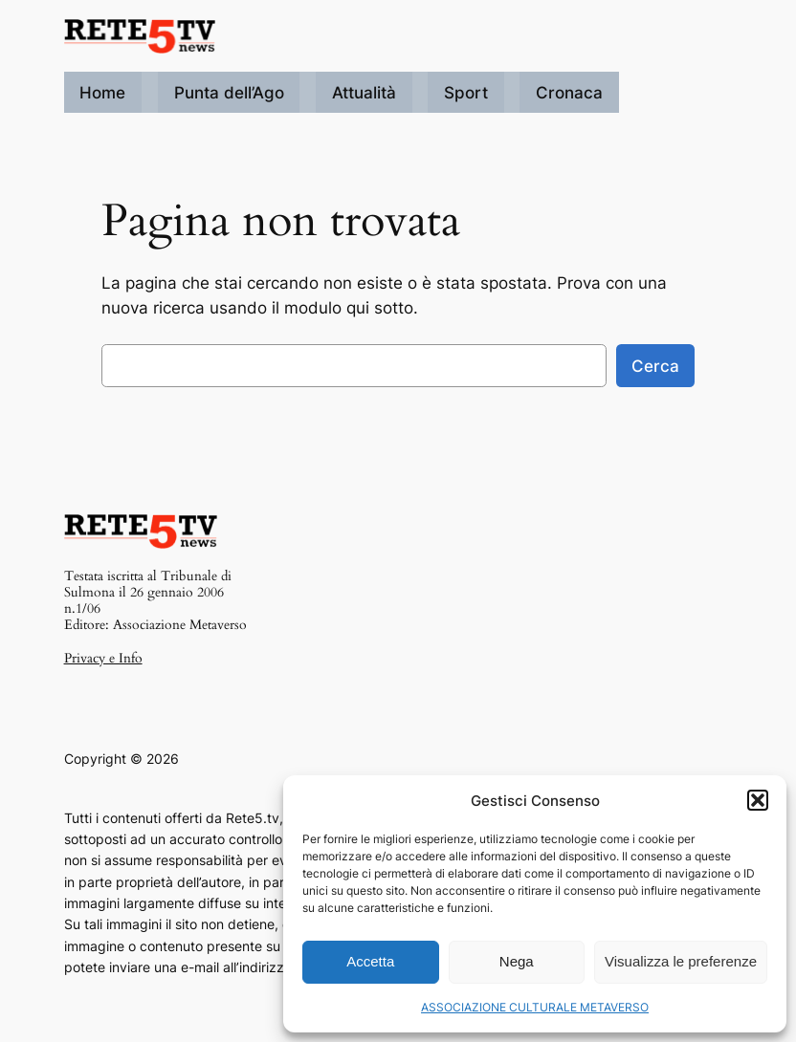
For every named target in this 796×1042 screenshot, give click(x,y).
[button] (757, 800)
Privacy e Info (103, 658)
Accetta (370, 961)
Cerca (655, 366)
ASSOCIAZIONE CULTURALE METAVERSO (535, 1007)
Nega (516, 961)
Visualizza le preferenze (681, 961)
